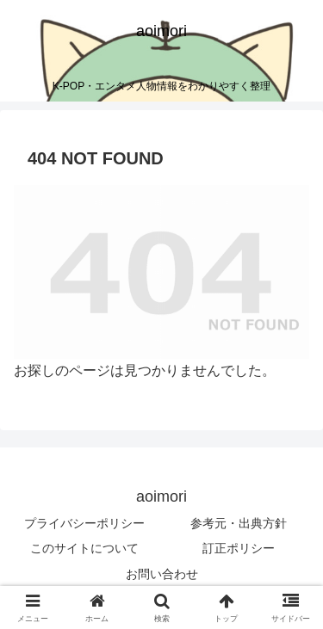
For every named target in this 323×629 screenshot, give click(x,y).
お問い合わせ (162, 574)
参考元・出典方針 (238, 523)
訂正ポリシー (238, 548)
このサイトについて (84, 548)
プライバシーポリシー (84, 523)
